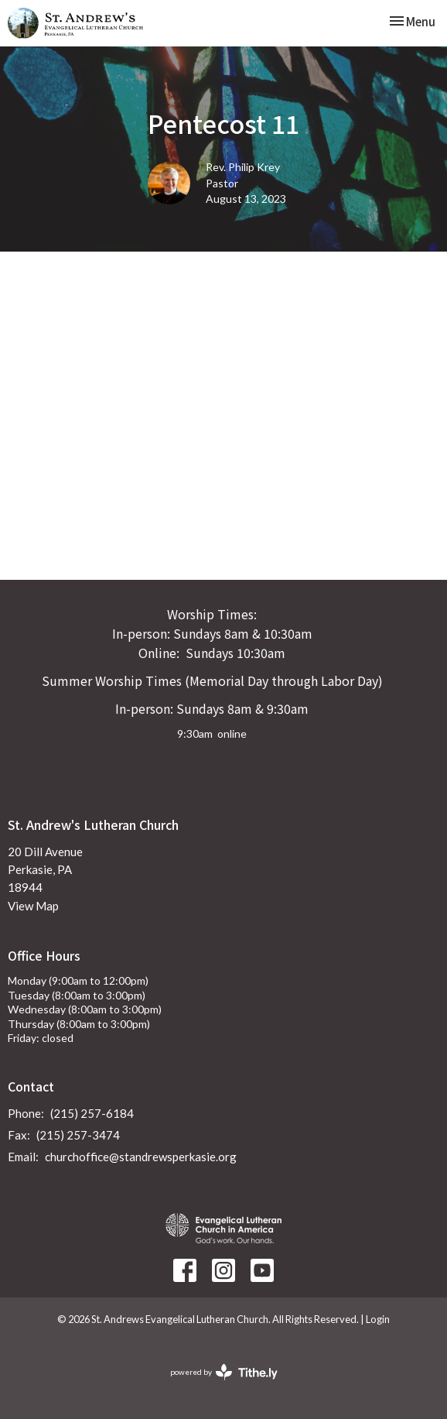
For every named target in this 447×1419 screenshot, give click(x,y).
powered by (224, 1372)
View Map (33, 906)
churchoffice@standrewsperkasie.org (141, 1157)
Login (378, 1319)
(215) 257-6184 (92, 1113)
